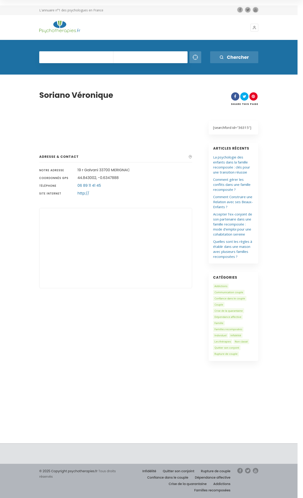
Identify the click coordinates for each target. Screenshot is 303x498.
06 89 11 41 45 (89, 185)
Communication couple (228, 292)
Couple (218, 304)
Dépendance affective (227, 317)
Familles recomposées (228, 329)
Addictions (220, 286)
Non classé (241, 341)
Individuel (220, 335)
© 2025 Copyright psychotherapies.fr (68, 471)
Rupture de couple (226, 353)
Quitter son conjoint (226, 347)
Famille (218, 323)
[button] (254, 27)
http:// (83, 193)
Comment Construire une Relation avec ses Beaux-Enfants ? (233, 202)
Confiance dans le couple (229, 298)
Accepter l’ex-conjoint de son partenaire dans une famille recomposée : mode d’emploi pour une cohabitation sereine (232, 224)
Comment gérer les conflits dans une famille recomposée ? (232, 184)
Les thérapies (222, 341)
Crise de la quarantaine (228, 310)
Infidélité (235, 335)
